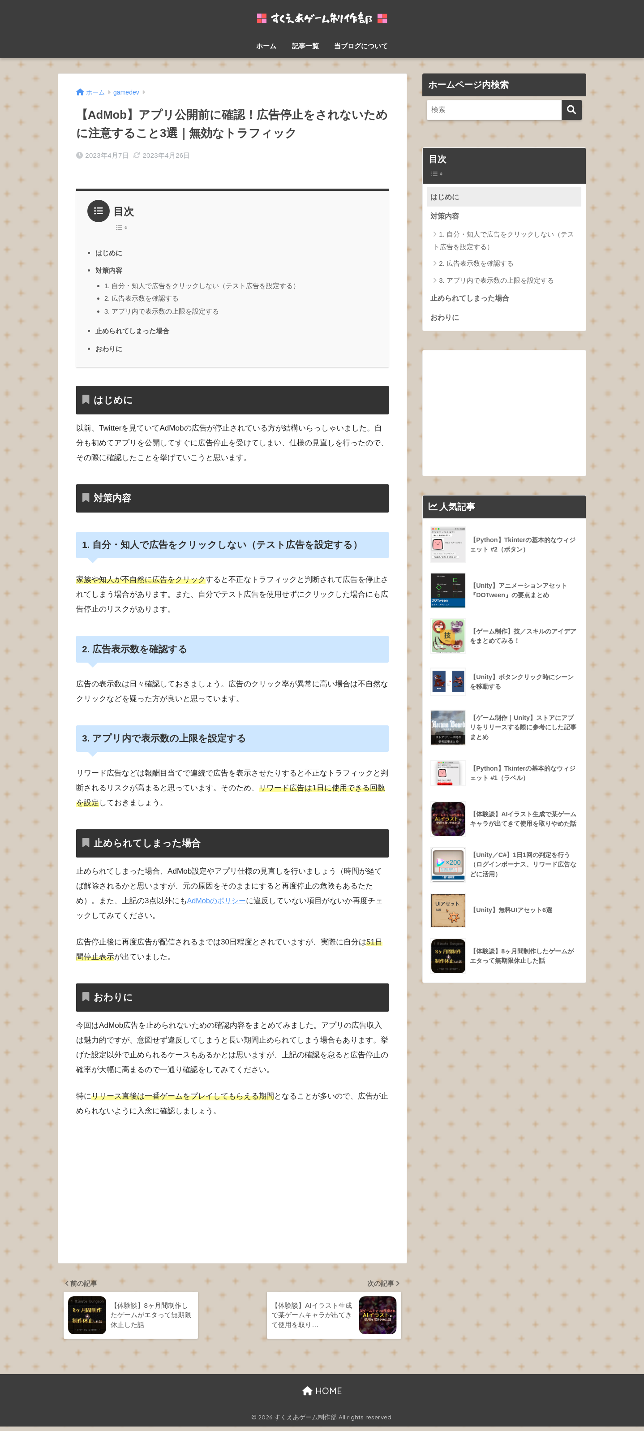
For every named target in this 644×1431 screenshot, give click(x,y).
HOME (322, 1395)
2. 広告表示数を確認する (141, 298)
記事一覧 (305, 46)
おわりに (109, 349)
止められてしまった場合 (134, 331)
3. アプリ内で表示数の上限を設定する (161, 311)
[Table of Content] (123, 227)
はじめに (109, 253)
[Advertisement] (232, 1192)
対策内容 (109, 270)
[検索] (572, 110)
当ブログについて (361, 46)
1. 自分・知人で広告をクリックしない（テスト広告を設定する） (202, 285)
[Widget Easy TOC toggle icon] (504, 174)
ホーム (266, 46)
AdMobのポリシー (218, 901)
